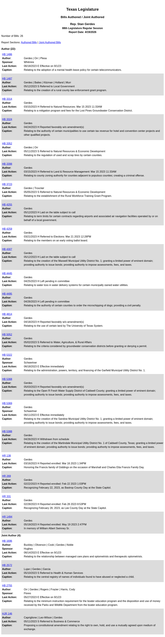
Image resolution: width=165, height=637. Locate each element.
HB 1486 (7, 54)
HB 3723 (7, 184)
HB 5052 (7, 334)
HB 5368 (7, 379)
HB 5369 (7, 403)
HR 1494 (7, 516)
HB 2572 (7, 565)
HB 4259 (7, 228)
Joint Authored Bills (50, 42)
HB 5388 (7, 431)
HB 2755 (7, 585)
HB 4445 (7, 273)
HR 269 (6, 476)
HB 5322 (7, 354)
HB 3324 (7, 119)
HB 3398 (7, 164)
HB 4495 (7, 293)
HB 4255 (7, 204)
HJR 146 (7, 613)
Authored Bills (29, 42)
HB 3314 (7, 99)
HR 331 (6, 496)
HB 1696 (7, 541)
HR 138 (6, 455)
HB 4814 (7, 314)
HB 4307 (7, 249)
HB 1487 (7, 78)
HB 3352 (7, 143)
